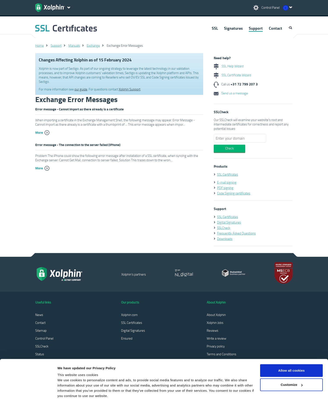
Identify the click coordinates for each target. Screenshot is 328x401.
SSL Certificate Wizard (232, 75)
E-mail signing (226, 182)
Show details (67, 392)
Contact (275, 28)
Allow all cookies (291, 350)
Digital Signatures (229, 222)
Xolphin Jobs (215, 322)
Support (256, 28)
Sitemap (41, 330)
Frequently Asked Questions (236, 233)
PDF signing (225, 188)
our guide (80, 89)
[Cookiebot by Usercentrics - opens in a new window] (28, 392)
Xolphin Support (129, 89)
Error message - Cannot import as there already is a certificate (79, 109)
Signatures (233, 28)
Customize (292, 364)
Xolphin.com (129, 314)
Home (39, 45)
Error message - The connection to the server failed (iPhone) (77, 144)
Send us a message (231, 93)
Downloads (224, 238)
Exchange (93, 45)
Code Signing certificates (233, 193)
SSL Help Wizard (229, 66)
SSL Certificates (227, 174)
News (39, 314)
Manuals (74, 45)
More (39, 132)
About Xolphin (216, 314)
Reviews (212, 330)
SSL (215, 28)
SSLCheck (223, 228)
